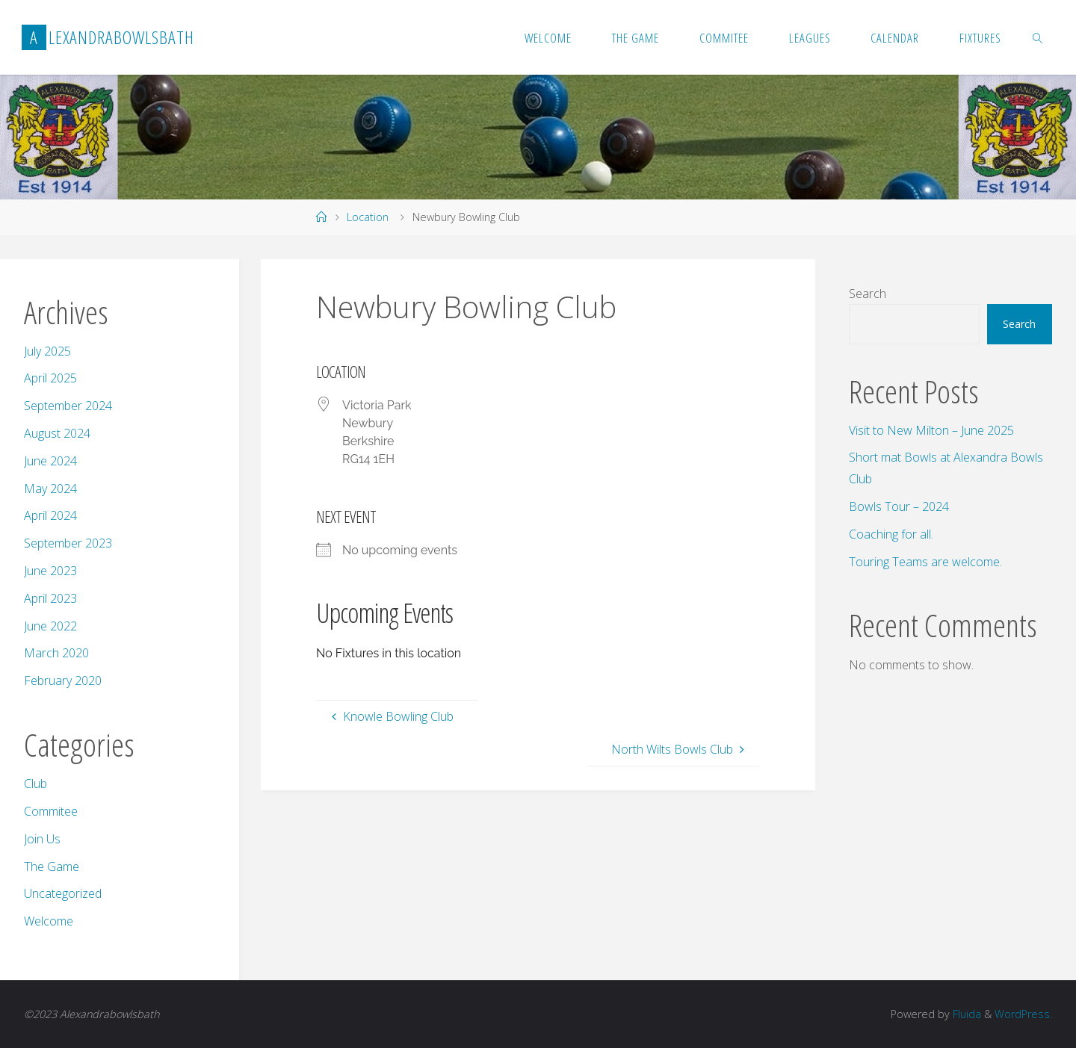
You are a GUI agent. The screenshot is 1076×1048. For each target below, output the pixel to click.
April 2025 (50, 378)
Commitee (51, 811)
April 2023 (50, 598)
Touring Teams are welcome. (925, 562)
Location (368, 217)
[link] (1037, 37)
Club (35, 783)
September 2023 (68, 543)
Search (867, 293)
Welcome (48, 921)
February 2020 (63, 680)
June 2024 (50, 461)
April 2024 (50, 515)
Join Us (42, 839)
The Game (51, 866)
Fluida (965, 1014)
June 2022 (50, 626)
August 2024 (57, 433)
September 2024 (68, 405)
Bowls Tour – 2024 (899, 506)
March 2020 (56, 653)
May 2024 (50, 488)
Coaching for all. (891, 534)
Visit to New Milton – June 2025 (931, 430)
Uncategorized (63, 893)
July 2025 (47, 351)
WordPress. (1023, 1014)
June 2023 (50, 570)
